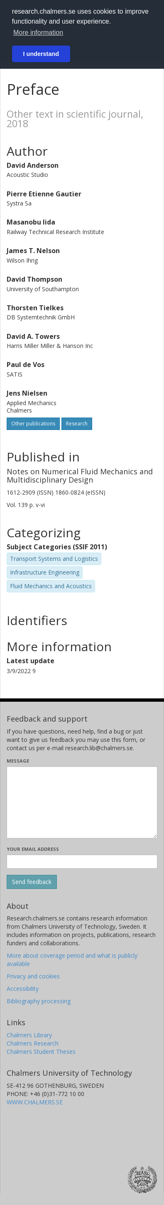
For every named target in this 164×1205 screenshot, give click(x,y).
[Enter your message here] (82, 802)
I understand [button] (41, 54)
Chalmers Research (33, 1043)
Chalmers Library (29, 1035)
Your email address (33, 849)
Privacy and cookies (33, 976)
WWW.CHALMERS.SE (35, 1102)
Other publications (33, 423)
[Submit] (32, 882)
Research (77, 423)
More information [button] (38, 32)
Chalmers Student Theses (41, 1051)
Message (18, 761)
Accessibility (23, 988)
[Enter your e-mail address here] (82, 862)
